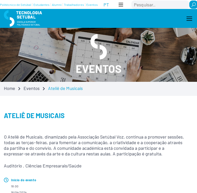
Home (9, 88)
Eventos (32, 88)
